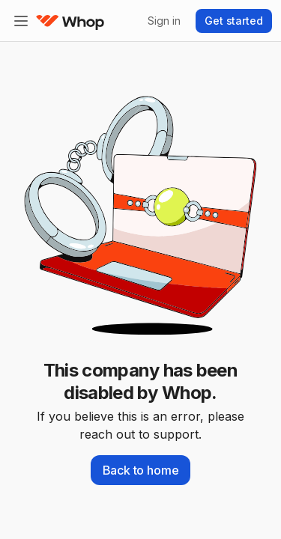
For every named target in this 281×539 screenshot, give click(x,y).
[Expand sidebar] (21, 21)
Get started (234, 20)
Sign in (164, 20)
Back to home (141, 470)
